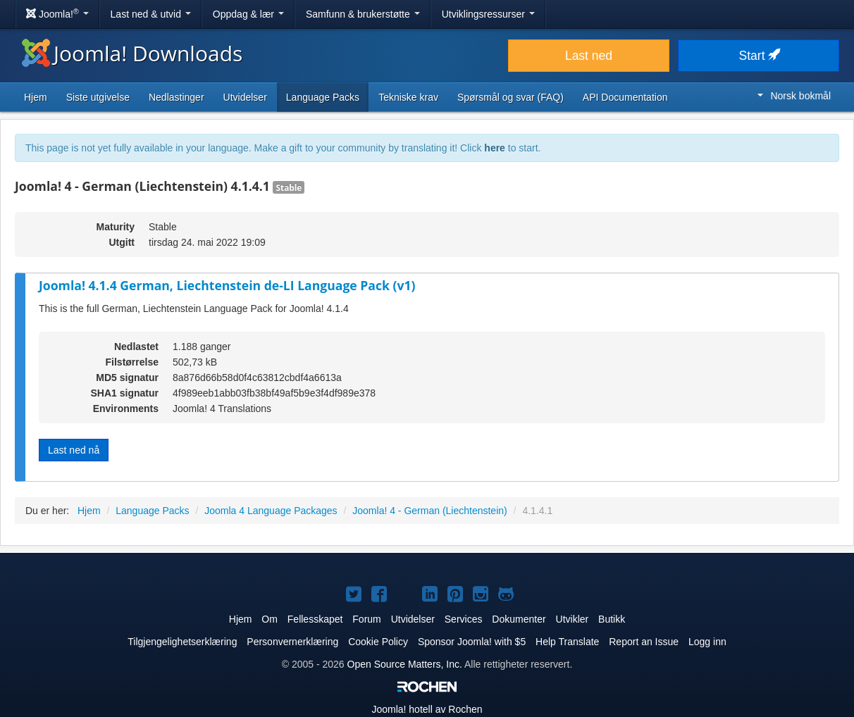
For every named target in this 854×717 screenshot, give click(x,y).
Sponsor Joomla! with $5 (472, 641)
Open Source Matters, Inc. (404, 664)
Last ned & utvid (151, 14)
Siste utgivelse (98, 97)
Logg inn (707, 641)
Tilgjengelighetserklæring (182, 641)
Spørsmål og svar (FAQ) (510, 97)
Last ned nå (73, 450)
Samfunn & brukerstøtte (363, 14)
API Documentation (625, 97)
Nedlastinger (176, 97)
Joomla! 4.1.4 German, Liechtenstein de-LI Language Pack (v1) (227, 285)
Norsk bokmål (794, 95)
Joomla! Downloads (132, 53)
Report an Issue (644, 641)
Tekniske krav (408, 97)
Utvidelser (245, 97)
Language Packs (322, 97)
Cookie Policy (378, 641)
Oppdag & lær (248, 14)
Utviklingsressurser (488, 14)
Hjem (35, 97)
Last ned (588, 56)
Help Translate (567, 641)
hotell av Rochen (426, 709)
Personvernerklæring (292, 641)
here (494, 148)
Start (759, 56)
